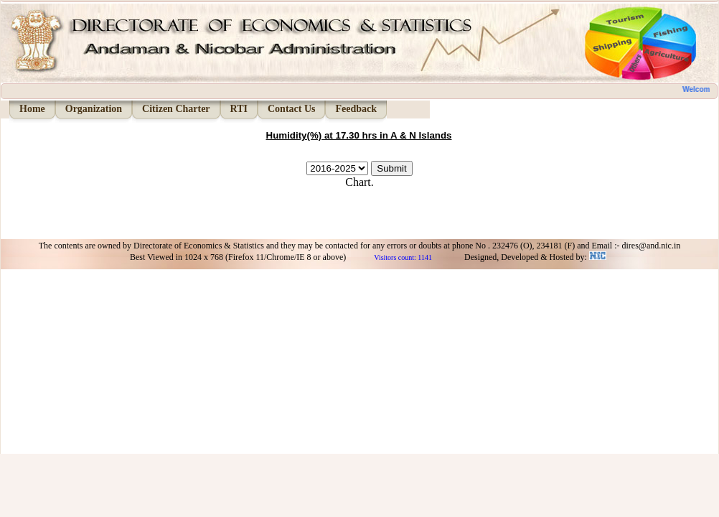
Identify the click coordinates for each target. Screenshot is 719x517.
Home (32, 108)
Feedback (356, 108)
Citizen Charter (176, 108)
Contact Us (292, 108)
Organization (93, 108)
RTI (239, 108)
